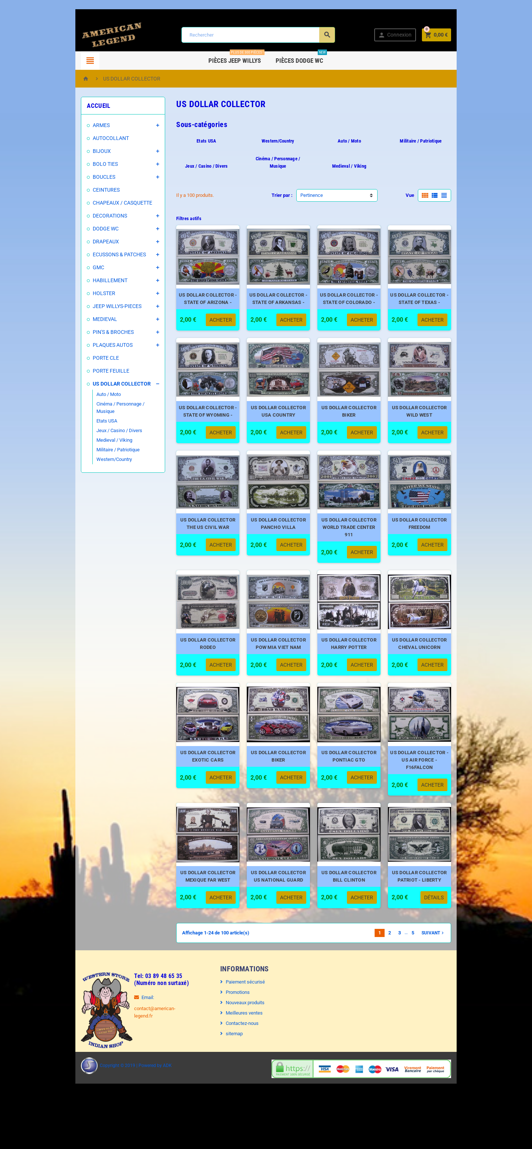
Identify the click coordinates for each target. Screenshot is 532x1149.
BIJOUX (73, 151)
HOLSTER (75, 293)
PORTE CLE (77, 358)
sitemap (226, 1077)
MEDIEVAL (76, 319)
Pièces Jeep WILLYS (237, 57)
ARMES (72, 125)
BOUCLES (75, 177)
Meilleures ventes (236, 1057)
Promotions (230, 1036)
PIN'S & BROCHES (84, 332)
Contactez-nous (234, 1067)
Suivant (462, 976)
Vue (439, 188)
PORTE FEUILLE (82, 371)
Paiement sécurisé (237, 1026)
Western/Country (85, 452)
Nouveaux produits (237, 1046)
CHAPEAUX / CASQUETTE (93, 203)
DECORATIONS (81, 216)
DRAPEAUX (77, 241)
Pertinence (311, 188)
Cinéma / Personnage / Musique (100, 404)
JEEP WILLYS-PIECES (88, 306)
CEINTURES (77, 190)
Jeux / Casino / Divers (90, 423)
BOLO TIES (76, 164)
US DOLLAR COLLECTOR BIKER (362, 422)
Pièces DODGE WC (301, 57)
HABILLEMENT (81, 280)
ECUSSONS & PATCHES (90, 254)
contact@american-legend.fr (135, 1052)
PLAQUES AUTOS (83, 345)
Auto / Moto (79, 394)
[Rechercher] (257, 35)
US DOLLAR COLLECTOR (93, 384)
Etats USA (77, 413)
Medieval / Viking (85, 432)
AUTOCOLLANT (82, 138)
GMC (69, 267)
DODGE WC (76, 229)
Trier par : (282, 188)
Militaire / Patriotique (88, 442)
